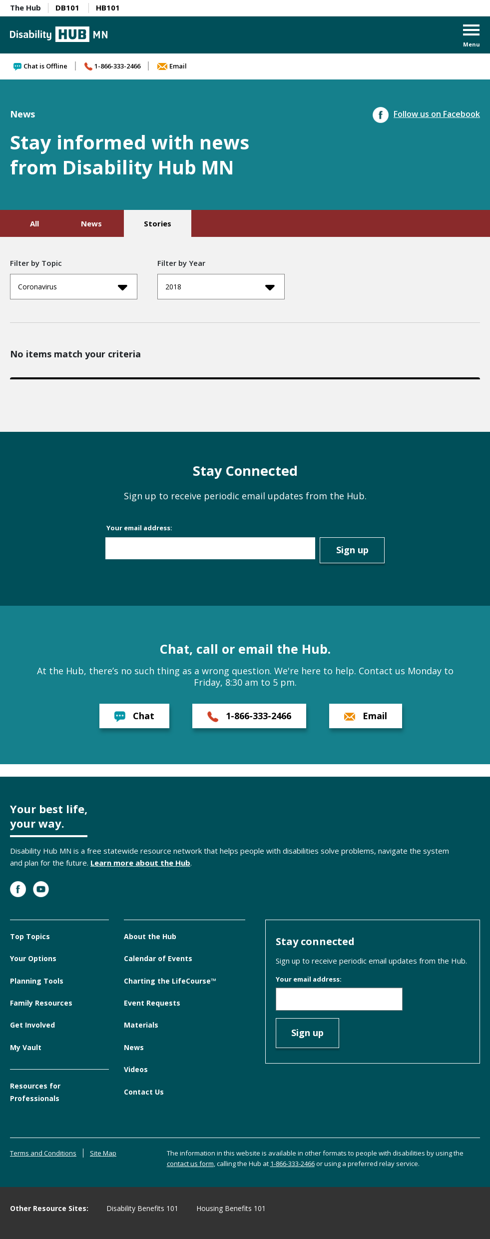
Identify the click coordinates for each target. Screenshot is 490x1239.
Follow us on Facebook (426, 113)
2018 (220, 286)
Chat (134, 716)
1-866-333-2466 (112, 65)
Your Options (33, 958)
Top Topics (30, 936)
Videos (136, 1069)
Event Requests (152, 1003)
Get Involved (32, 1025)
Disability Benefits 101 (142, 1208)
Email (172, 65)
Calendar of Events (158, 958)
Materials (141, 1025)
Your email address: (139, 527)
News (91, 223)
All (34, 223)
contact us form (190, 1163)
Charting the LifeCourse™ (170, 981)
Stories (157, 223)
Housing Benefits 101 (231, 1208)
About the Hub (150, 936)
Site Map (103, 1153)
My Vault (25, 1047)
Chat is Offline (40, 65)
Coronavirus (72, 286)
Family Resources (41, 1003)
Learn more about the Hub (140, 863)
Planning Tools (36, 981)
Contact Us (144, 1092)
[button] (471, 36)
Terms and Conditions (43, 1153)
